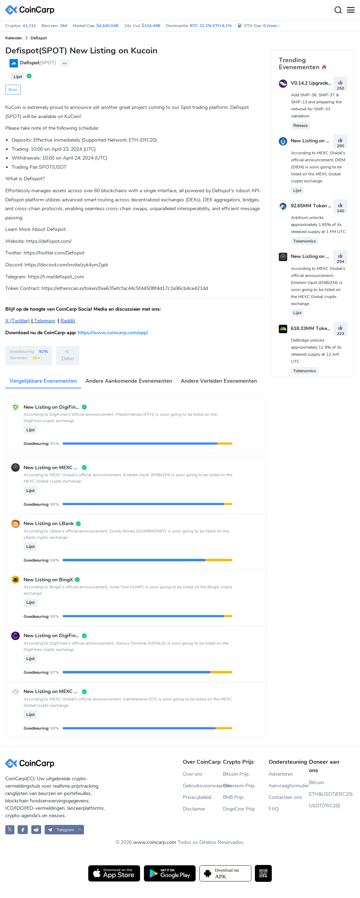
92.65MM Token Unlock (317, 205)
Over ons (193, 774)
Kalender (13, 38)
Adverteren (281, 774)
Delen (68, 355)
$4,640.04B (107, 25)
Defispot (39, 38)
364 (63, 25)
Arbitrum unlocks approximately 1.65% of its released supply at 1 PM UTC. (319, 224)
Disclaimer (194, 809)
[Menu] (350, 10)
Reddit (67, 320)
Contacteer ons (285, 797)
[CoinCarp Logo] (31, 10)
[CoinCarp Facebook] (23, 829)
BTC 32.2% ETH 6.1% (211, 25)
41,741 (29, 25)
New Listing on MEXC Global (323, 141)
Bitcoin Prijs (236, 774)
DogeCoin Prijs (239, 809)
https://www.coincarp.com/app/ (113, 332)
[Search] (338, 10)
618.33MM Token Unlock (319, 328)
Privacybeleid (197, 797)
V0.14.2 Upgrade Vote (315, 83)
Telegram (44, 320)
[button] (64, 829)
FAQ (274, 809)
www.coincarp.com (154, 842)
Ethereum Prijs (239, 785)
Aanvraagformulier (289, 785)
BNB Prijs (233, 797)
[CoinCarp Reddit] (36, 829)
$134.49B (151, 25)
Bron (13, 89)
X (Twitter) (17, 320)
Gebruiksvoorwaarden (203, 785)
